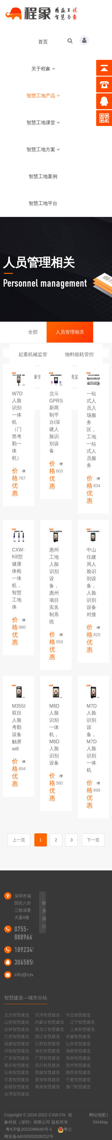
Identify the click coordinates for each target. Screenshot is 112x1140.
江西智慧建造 (47, 1043)
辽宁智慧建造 (82, 1022)
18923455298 (30, 950)
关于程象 (43, 68)
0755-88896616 (26, 933)
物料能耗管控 (79, 354)
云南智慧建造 (16, 1072)
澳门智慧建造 (78, 1086)
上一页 (19, 839)
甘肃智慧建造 (16, 1079)
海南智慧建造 (78, 1058)
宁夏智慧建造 (78, 1079)
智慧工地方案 (43, 149)
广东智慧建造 (16, 1058)
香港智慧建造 (47, 1086)
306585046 (27, 962)
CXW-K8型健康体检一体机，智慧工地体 (18, 578)
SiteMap (100, 1122)
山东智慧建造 (78, 1043)
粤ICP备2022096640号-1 (29, 1129)
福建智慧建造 (16, 1043)
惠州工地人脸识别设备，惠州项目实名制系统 (54, 585)
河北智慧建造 (78, 1015)
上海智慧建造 (82, 1029)
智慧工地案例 (43, 176)
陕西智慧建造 (78, 1072)
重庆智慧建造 (16, 1065)
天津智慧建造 (47, 1015)
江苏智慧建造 (16, 1036)
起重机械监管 (33, 354)
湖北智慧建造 (47, 1050)
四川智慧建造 (47, 1065)
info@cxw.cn (27, 974)
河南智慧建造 (16, 1050)
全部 (33, 332)
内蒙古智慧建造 (49, 1022)
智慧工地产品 (43, 95)
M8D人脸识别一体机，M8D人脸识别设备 (54, 734)
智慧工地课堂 (43, 122)
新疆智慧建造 (16, 1086)
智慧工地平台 (43, 203)
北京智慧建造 (16, 1015)
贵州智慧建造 (78, 1065)
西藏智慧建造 (47, 1072)
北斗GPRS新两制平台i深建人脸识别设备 (56, 422)
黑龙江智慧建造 (49, 1029)
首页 (43, 41)
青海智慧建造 (47, 1079)
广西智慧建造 (47, 1058)
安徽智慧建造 (78, 1036)
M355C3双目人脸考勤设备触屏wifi (21, 727)
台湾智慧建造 (16, 1094)
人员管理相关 (70, 332)
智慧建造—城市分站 (25, 997)
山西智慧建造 (16, 1022)
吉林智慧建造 (16, 1029)
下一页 (93, 839)
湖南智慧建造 (78, 1050)
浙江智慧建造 (47, 1036)
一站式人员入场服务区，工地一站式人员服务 (91, 429)
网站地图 (97, 1114)
